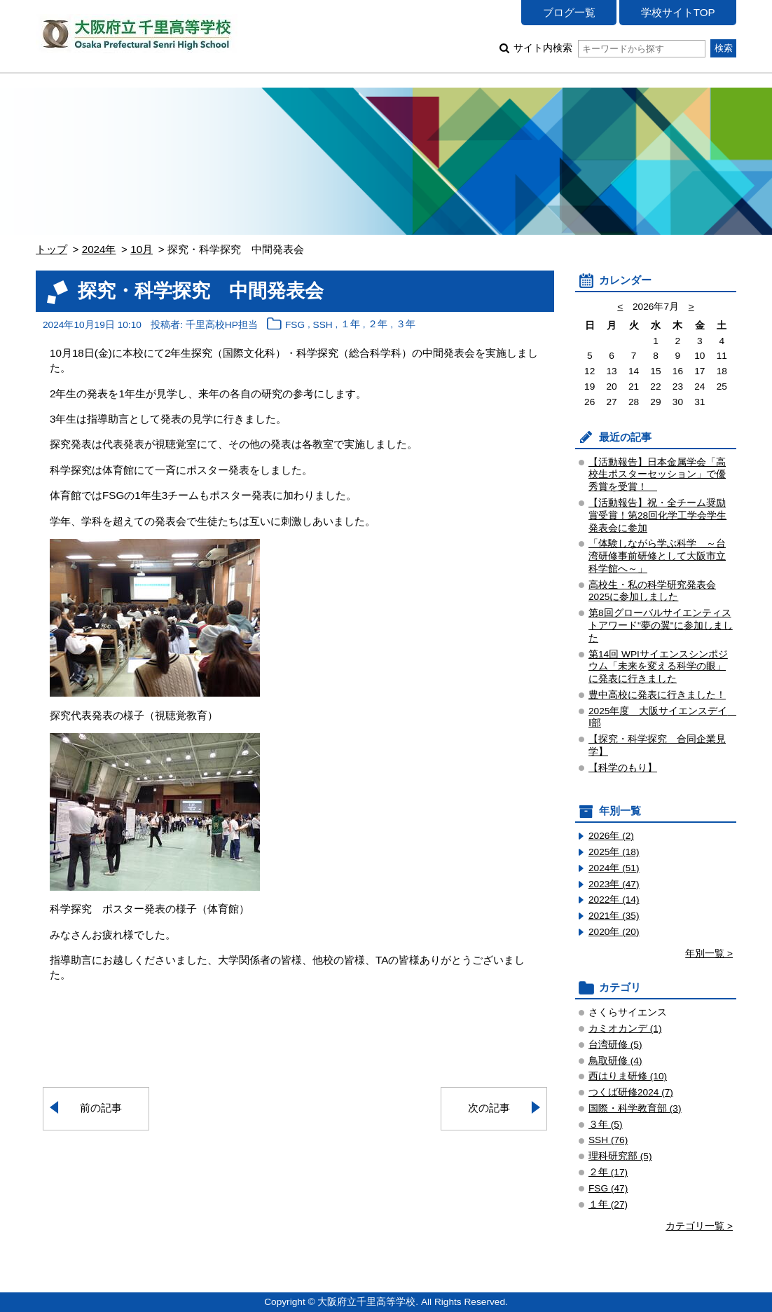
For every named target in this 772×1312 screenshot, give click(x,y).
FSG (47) (608, 1188)
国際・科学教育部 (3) (635, 1108)
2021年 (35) (614, 915)
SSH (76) (608, 1140)
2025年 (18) (614, 852)
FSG (295, 325)
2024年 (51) (614, 868)
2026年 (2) (611, 836)
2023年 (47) (614, 884)
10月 (141, 249)
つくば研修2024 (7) (630, 1092)
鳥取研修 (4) (615, 1060)
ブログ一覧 (569, 12)
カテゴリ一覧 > (699, 1226)
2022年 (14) (614, 899)
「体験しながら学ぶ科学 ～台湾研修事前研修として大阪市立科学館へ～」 (657, 556)
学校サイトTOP (678, 12)
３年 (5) (605, 1124)
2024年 (99, 249)
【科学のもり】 (622, 768)
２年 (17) (608, 1172)
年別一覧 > (709, 953)
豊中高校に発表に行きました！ (657, 695)
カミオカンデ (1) (625, 1028)
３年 (405, 325)
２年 (377, 325)
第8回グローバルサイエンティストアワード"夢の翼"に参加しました (660, 625)
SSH (323, 325)
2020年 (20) (614, 932)
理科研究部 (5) (620, 1156)
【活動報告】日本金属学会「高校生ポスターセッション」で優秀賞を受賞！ (657, 475)
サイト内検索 (609, 48)
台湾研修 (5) (615, 1044)
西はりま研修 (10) (627, 1076)
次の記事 (489, 1108)
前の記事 (101, 1108)
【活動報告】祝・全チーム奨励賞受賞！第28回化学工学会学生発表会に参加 (657, 515)
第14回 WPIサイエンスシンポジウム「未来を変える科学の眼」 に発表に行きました (658, 667)
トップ (51, 249)
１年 (350, 325)
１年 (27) (608, 1204)
